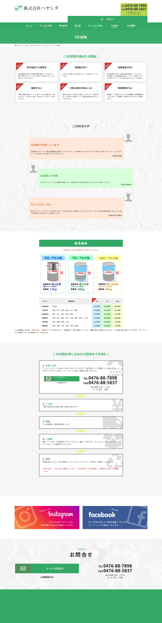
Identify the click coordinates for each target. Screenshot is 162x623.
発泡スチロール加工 (81, 606)
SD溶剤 (81, 609)
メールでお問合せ (55, 365)
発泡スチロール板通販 (81, 611)
